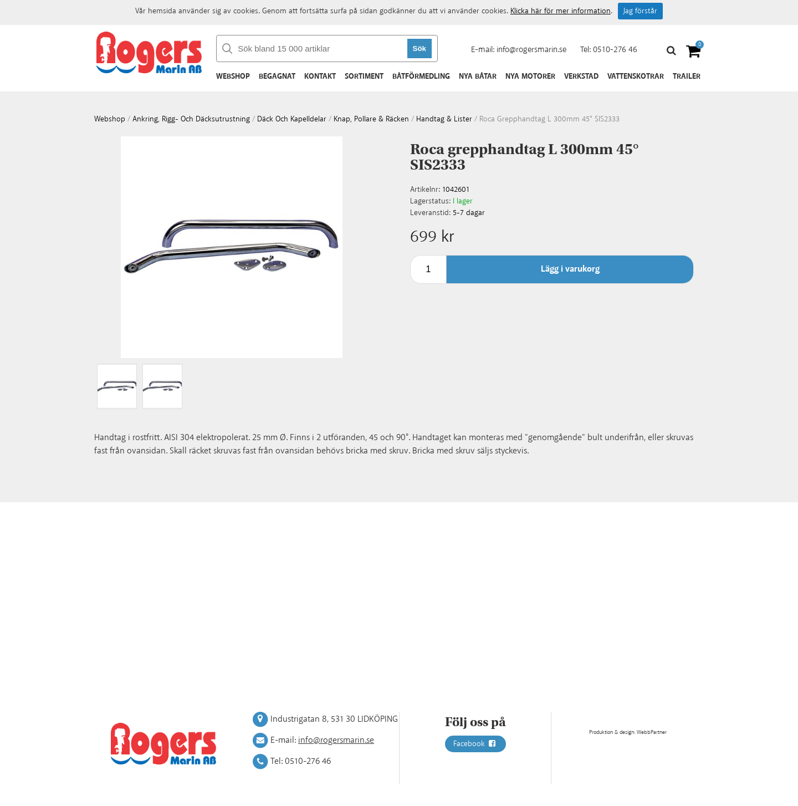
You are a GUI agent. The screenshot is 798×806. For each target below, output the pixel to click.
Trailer (686, 76)
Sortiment (364, 76)
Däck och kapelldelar (291, 119)
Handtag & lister (444, 119)
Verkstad (581, 76)
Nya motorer (530, 76)
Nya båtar (478, 76)
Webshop (233, 76)
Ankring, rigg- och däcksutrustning (191, 119)
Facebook (475, 743)
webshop (109, 119)
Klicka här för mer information (560, 11)
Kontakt (320, 76)
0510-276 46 (615, 49)
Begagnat (277, 76)
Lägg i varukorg (570, 269)
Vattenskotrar (635, 76)
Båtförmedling (421, 76)
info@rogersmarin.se (531, 49)
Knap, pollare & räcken (371, 119)
